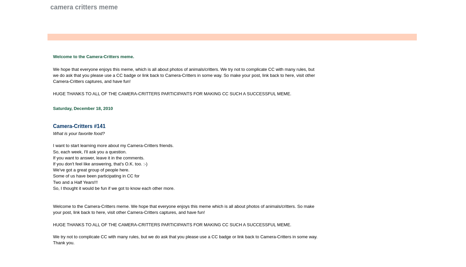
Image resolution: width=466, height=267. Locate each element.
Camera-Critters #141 (79, 126)
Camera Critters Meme (84, 7)
